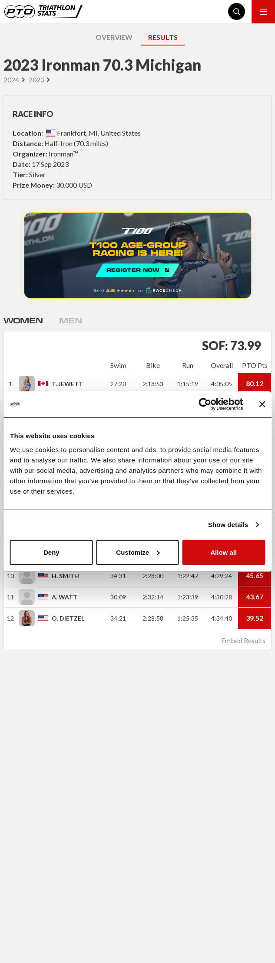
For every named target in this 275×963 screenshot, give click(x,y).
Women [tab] (23, 320)
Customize (137, 552)
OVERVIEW (114, 37)
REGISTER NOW (137, 255)
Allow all (223, 552)
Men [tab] (70, 320)
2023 (36, 79)
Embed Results (243, 640)
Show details (228, 524)
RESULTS (163, 37)
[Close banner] (262, 404)
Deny (51, 552)
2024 (11, 79)
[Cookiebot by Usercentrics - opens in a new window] (205, 404)
